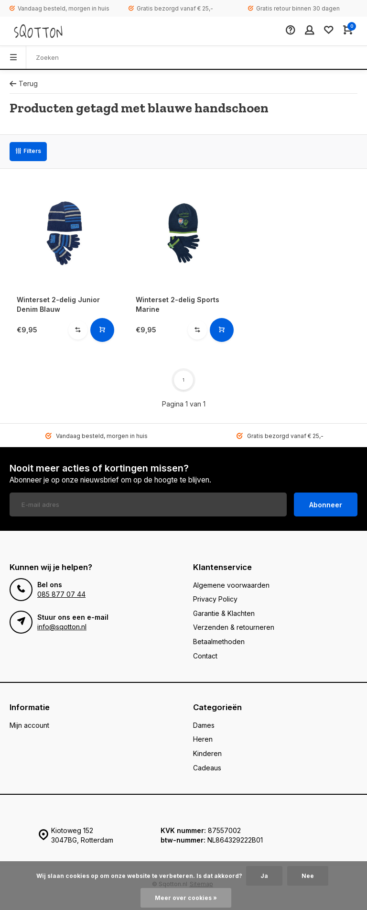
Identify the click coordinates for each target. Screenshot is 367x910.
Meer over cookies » (186, 897)
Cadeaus (207, 768)
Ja (264, 875)
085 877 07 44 (61, 594)
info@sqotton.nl (61, 627)
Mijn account (29, 725)
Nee (308, 875)
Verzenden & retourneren (233, 627)
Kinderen (207, 753)
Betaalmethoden (219, 641)
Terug (24, 83)
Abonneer (325, 505)
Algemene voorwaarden (231, 585)
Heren (203, 739)
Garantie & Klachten (224, 613)
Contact (205, 656)
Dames (204, 725)
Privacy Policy (215, 599)
